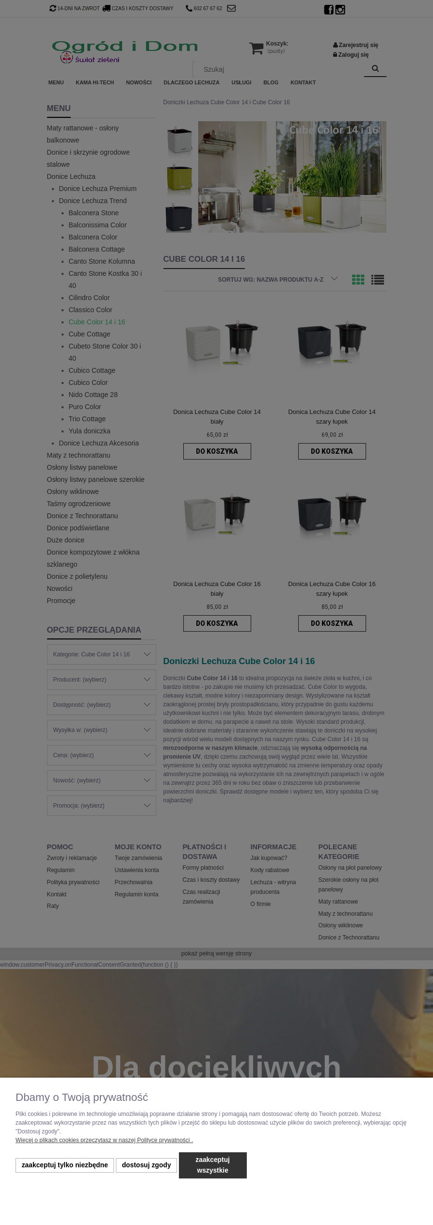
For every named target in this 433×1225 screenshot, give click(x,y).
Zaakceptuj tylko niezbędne (65, 1165)
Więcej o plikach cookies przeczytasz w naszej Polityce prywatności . (104, 1140)
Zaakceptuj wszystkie (212, 1165)
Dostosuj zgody (146, 1165)
